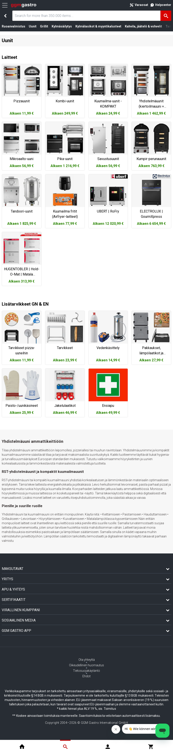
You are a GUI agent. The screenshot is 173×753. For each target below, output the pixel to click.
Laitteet (9, 57)
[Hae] (165, 16)
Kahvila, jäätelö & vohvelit (143, 26)
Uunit (32, 26)
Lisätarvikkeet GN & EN (25, 304)
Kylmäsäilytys (62, 26)
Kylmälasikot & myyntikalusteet (98, 26)
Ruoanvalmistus (13, 26)
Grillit (44, 26)
